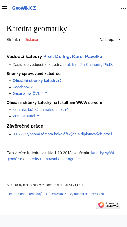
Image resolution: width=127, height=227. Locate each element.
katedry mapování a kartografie (53, 159)
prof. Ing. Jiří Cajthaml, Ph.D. (88, 64)
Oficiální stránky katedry (35, 80)
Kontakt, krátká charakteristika (38, 109)
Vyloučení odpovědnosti (87, 194)
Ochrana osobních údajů (25, 194)
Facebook (21, 87)
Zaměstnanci (24, 116)
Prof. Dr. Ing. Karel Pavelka (72, 56)
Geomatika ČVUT (28, 93)
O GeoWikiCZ (56, 194)
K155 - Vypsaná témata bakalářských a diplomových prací (62, 134)
